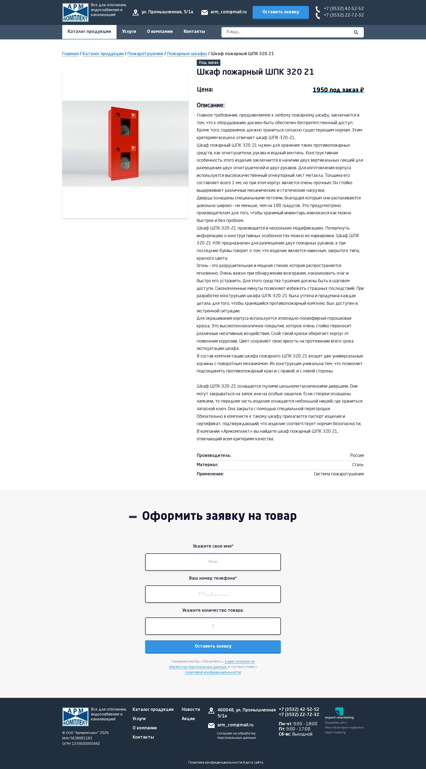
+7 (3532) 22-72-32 (344, 15)
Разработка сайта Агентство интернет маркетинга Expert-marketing (344, 727)
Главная (70, 54)
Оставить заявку (280, 12)
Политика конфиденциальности (215, 762)
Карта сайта (253, 762)
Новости (191, 710)
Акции (188, 719)
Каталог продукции (89, 32)
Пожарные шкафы (187, 54)
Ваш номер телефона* (213, 578)
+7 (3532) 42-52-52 (344, 9)
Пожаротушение (145, 54)
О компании (160, 32)
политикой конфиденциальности (213, 672)
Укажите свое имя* (213, 546)
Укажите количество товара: (213, 610)
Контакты (194, 32)
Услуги (129, 32)
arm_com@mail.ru (229, 12)
